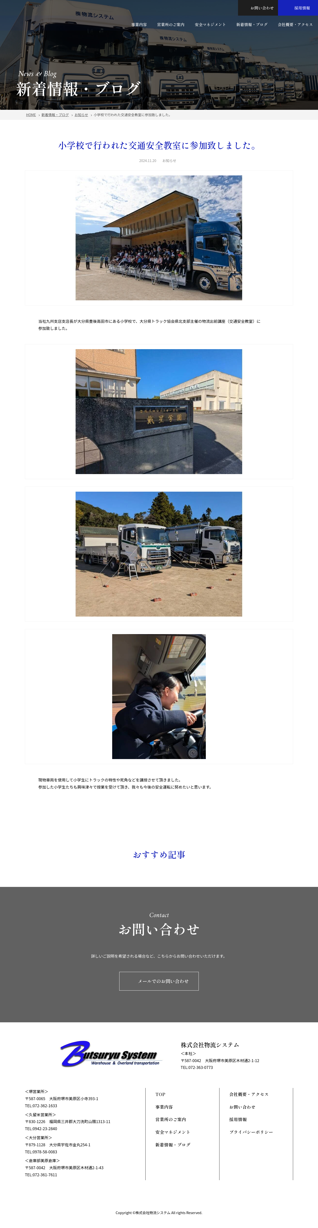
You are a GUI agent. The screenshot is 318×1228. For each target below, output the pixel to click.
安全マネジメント (210, 24)
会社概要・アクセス (295, 24)
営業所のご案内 (170, 24)
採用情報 (298, 8)
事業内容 (138, 24)
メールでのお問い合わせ (159, 981)
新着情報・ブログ (252, 24)
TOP (160, 1094)
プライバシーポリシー (251, 1132)
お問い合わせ (258, 8)
